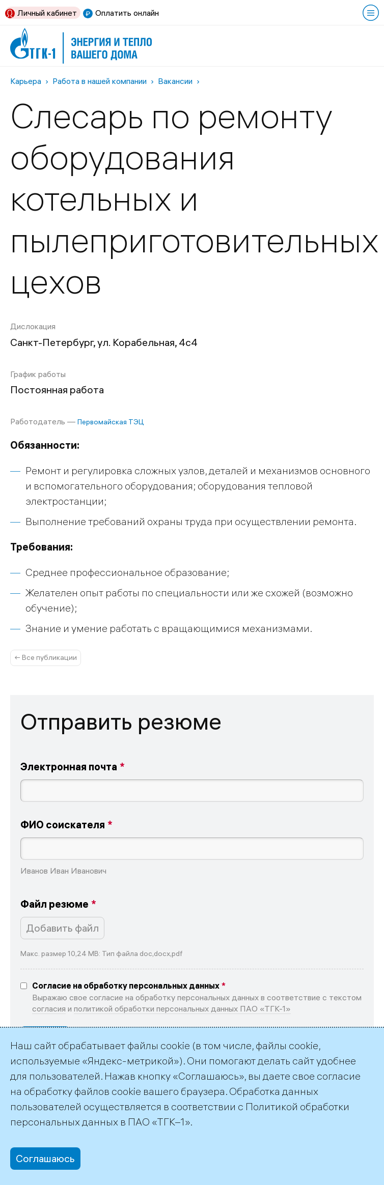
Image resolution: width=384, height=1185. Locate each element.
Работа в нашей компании (99, 81)
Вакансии (175, 81)
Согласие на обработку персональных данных (126, 985)
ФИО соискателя (62, 824)
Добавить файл (62, 927)
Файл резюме (54, 904)
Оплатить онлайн (127, 13)
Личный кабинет (47, 13)
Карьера (25, 81)
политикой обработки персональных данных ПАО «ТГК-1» (182, 1008)
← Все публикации (45, 657)
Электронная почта (68, 766)
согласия (49, 1008)
